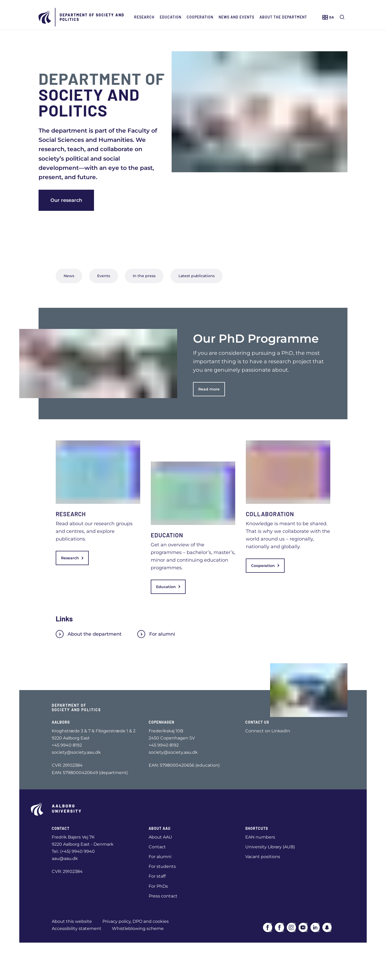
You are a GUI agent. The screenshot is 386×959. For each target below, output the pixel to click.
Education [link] (168, 586)
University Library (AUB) (270, 846)
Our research (66, 200)
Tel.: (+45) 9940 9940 (73, 851)
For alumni (156, 634)
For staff (157, 876)
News (69, 275)
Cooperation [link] (265, 565)
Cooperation (200, 17)
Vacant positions (262, 856)
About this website (72, 921)
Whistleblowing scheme (138, 928)
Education (170, 17)
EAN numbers (260, 837)
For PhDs (158, 886)
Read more (209, 389)
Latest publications (196, 275)
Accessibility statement (76, 928)
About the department (88, 634)
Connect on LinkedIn (267, 730)
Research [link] (72, 558)
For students (162, 866)
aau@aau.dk (65, 858)
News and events (236, 17)
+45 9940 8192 (67, 745)
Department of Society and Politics (92, 17)
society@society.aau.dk (76, 752)
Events (103, 275)
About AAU (160, 837)
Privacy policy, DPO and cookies (135, 921)
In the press (144, 275)
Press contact (163, 896)
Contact (157, 846)
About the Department (283, 17)
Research (144, 17)
